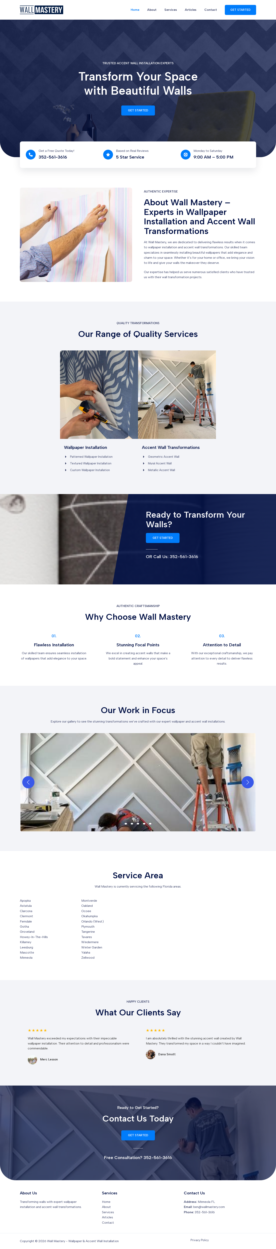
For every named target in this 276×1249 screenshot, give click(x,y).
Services (174, 10)
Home (142, 10)
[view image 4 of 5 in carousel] (144, 825)
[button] (240, 10)
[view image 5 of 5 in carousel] (150, 825)
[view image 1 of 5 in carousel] (126, 825)
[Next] (248, 784)
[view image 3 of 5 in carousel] (138, 825)
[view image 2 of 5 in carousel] (132, 825)
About (157, 10)
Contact (211, 10)
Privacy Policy (199, 1240)
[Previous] (28, 784)
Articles (193, 10)
